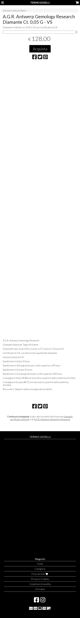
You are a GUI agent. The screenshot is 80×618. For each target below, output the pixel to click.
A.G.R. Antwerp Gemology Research (52, 419)
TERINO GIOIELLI (40, 2)
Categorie (40, 568)
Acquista (40, 48)
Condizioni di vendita (40, 584)
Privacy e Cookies (40, 579)
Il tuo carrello (40, 573)
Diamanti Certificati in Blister (14, 11)
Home (40, 563)
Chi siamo (40, 589)
